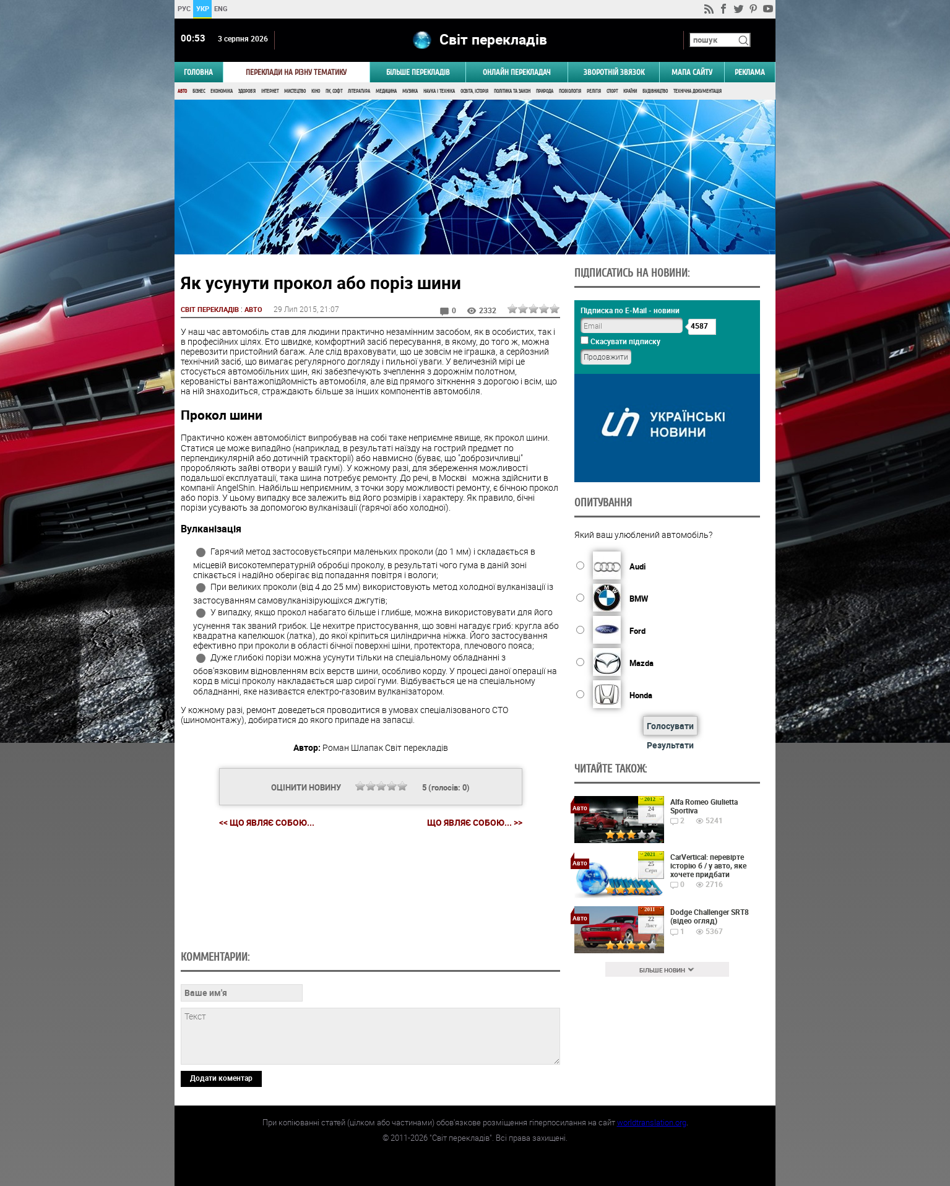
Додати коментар (221, 1078)
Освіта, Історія (474, 91)
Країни (630, 91)
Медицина (386, 91)
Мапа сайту (691, 72)
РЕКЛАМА (750, 72)
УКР (202, 8)
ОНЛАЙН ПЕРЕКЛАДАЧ (517, 72)
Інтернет (270, 91)
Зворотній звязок (614, 72)
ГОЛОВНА (198, 72)
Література (359, 91)
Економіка (221, 91)
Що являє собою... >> (474, 823)
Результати (670, 745)
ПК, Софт (334, 91)
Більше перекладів (418, 72)
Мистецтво (295, 91)
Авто (182, 91)
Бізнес (198, 91)
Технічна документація (697, 91)
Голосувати (670, 726)
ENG (221, 8)
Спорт (612, 91)
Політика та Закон (512, 91)
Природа (544, 91)
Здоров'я (247, 91)
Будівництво (655, 91)
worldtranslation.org (651, 1122)
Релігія (594, 91)
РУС (184, 8)
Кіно (315, 91)
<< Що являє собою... (266, 822)
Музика (410, 91)
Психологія (570, 91)
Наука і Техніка (439, 91)
